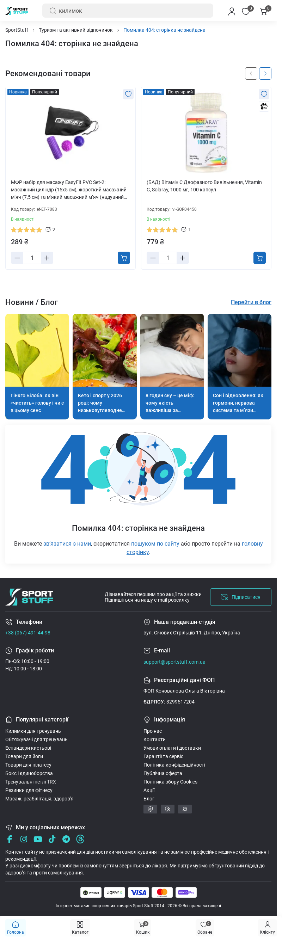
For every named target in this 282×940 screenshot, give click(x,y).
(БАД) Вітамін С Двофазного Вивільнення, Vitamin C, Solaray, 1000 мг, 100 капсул (204, 185)
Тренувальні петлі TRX (30, 782)
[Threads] (80, 839)
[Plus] (47, 258)
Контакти (154, 739)
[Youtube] (37, 839)
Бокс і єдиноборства (29, 773)
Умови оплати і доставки (172, 748)
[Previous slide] (251, 73)
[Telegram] (66, 839)
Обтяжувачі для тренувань (36, 739)
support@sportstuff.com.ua (174, 662)
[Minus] (17, 258)
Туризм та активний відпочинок (76, 30)
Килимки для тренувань (33, 731)
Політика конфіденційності (174, 765)
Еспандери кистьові (28, 748)
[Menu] (267, 927)
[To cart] (124, 258)
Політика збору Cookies (170, 782)
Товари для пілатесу (28, 765)
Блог (148, 798)
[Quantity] (32, 258)
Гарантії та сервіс (163, 756)
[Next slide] (265, 73)
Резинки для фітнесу (29, 790)
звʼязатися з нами (67, 543)
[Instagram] (23, 839)
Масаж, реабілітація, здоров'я (39, 798)
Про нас (152, 731)
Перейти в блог (251, 302)
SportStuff (16, 30)
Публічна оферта (162, 773)
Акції (148, 790)
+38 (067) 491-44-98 (27, 632)
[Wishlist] (128, 94)
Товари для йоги (24, 756)
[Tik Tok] (52, 839)
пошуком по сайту (155, 543)
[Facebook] (9, 839)
